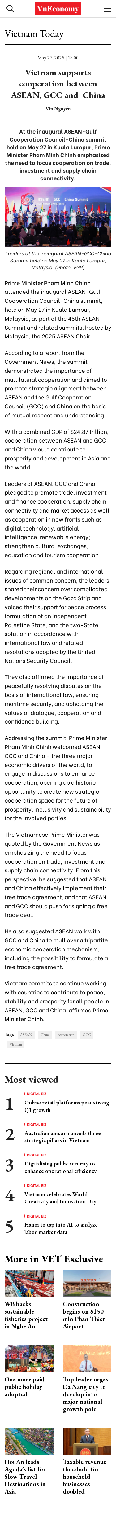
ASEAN (26, 1034)
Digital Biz (37, 1093)
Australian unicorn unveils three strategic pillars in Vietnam (62, 1137)
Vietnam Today (34, 33)
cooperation (66, 1034)
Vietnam (16, 1044)
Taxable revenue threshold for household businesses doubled (84, 1476)
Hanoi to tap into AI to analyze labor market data (61, 1228)
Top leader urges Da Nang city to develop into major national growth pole (85, 1394)
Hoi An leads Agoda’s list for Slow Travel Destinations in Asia (25, 1476)
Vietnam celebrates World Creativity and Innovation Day (60, 1198)
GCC (87, 1034)
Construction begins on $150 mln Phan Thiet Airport (84, 1315)
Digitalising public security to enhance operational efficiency (60, 1167)
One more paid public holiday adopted (25, 1386)
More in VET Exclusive (54, 1258)
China (45, 1034)
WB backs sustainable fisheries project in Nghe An (26, 1315)
